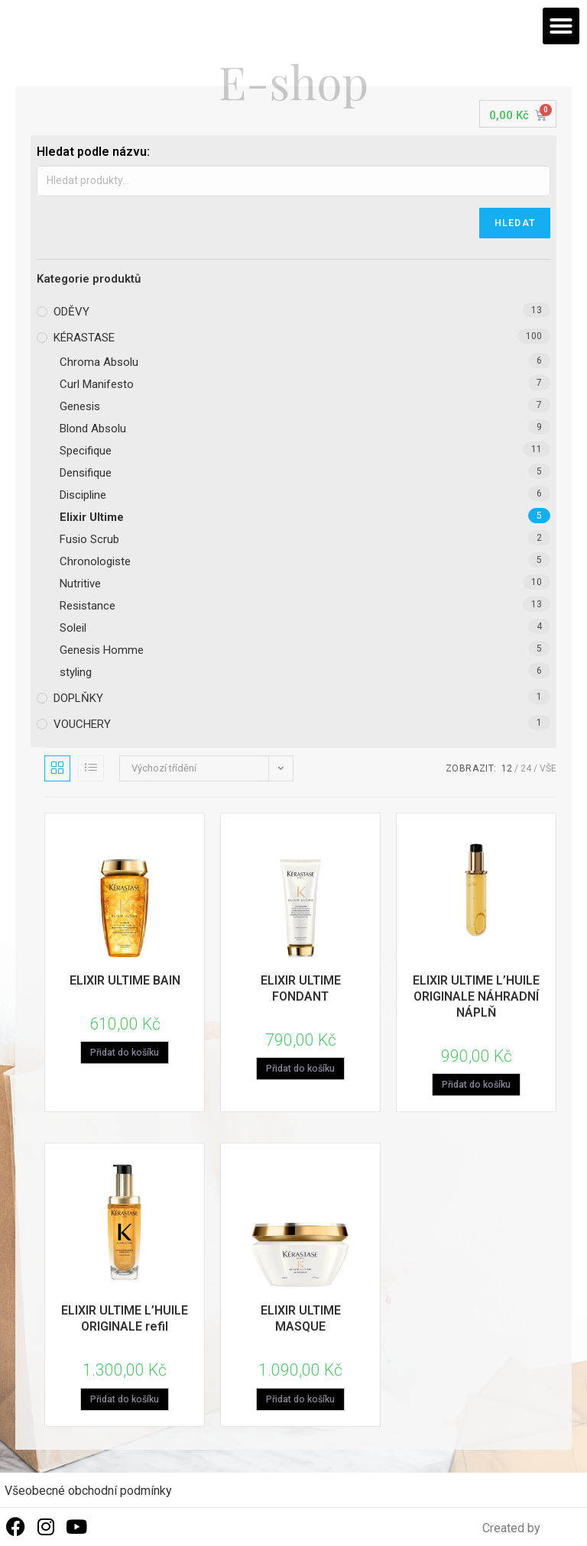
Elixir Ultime (92, 517)
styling (76, 672)
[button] (561, 26)
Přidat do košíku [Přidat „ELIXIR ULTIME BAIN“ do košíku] (124, 1053)
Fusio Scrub (89, 539)
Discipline (83, 495)
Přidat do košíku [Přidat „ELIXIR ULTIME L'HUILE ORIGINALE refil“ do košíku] (124, 1400)
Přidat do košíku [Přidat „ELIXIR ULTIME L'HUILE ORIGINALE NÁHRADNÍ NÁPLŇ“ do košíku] (476, 1085)
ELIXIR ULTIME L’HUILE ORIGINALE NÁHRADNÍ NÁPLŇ (476, 996)
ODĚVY (71, 312)
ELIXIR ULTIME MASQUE (301, 1319)
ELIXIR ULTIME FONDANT (301, 988)
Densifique (86, 473)
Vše (548, 768)
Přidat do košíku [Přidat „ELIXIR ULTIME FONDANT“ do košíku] (300, 1069)
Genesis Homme (102, 650)
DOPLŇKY (78, 698)
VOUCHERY (82, 724)
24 (526, 768)
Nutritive (80, 583)
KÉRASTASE (84, 337)
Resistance (87, 606)
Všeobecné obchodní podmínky (88, 1491)
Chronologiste (95, 561)
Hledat (515, 223)
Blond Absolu (93, 428)
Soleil (73, 628)
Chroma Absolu (99, 362)
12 (506, 768)
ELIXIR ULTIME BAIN (125, 980)
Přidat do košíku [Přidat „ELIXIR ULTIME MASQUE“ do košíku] (300, 1400)
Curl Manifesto (97, 384)
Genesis (80, 406)
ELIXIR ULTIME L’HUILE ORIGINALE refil (124, 1319)
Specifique (86, 451)
